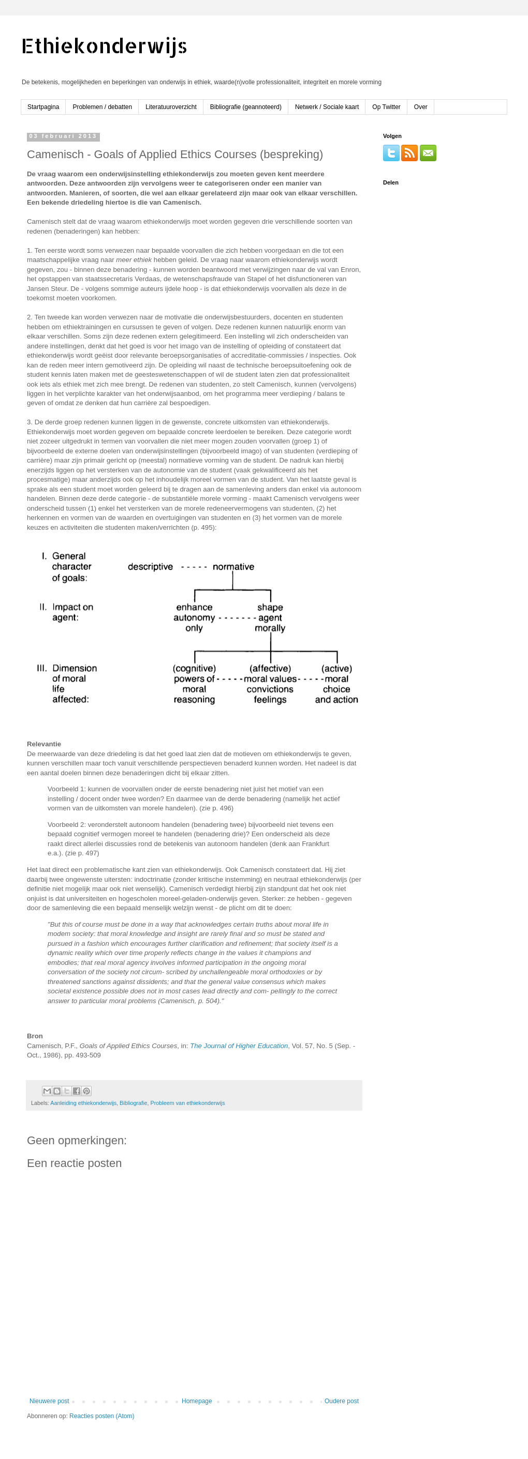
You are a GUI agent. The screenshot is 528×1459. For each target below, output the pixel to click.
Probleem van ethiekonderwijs (188, 1103)
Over (421, 107)
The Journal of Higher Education (239, 1046)
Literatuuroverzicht (171, 107)
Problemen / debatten (102, 107)
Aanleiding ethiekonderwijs (83, 1103)
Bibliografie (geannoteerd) (246, 107)
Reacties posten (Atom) (101, 1416)
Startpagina (43, 107)
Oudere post (342, 1401)
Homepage (197, 1401)
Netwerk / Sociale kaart (327, 107)
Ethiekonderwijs (104, 45)
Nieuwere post (49, 1401)
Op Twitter (386, 107)
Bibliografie (133, 1103)
